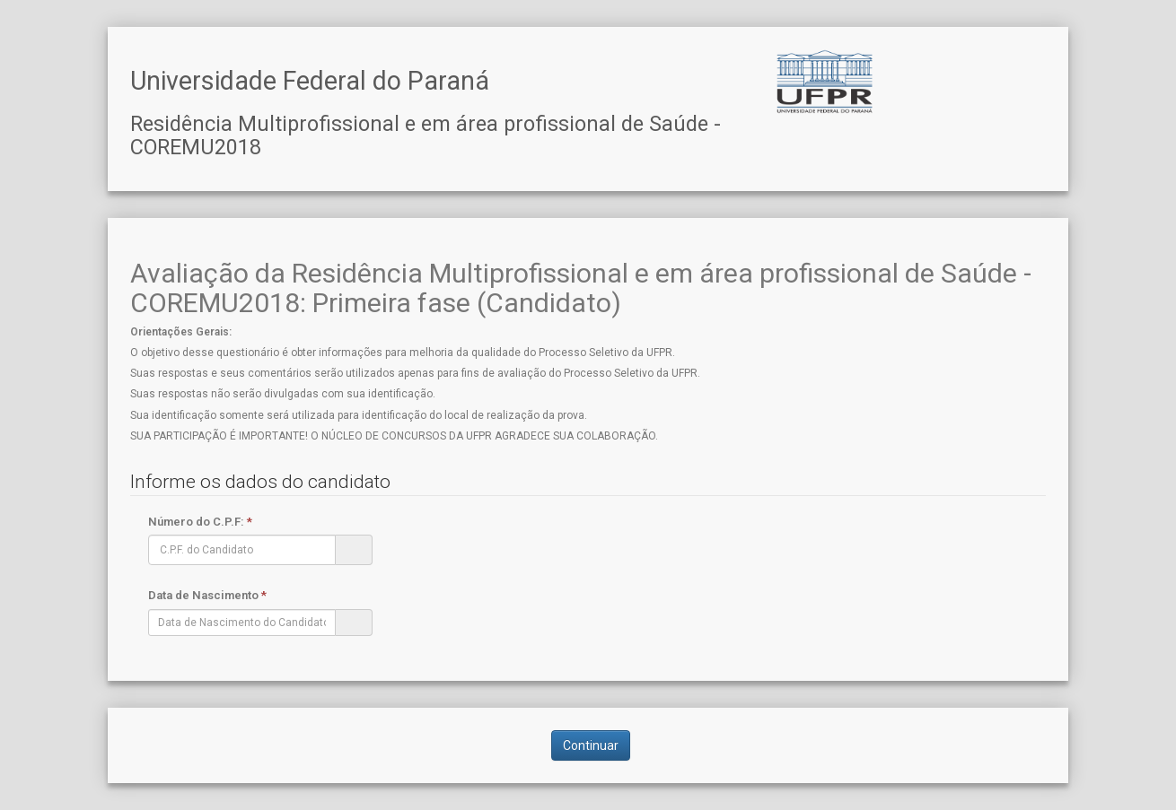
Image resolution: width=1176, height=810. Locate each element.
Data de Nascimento (207, 595)
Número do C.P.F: (200, 521)
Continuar (591, 745)
